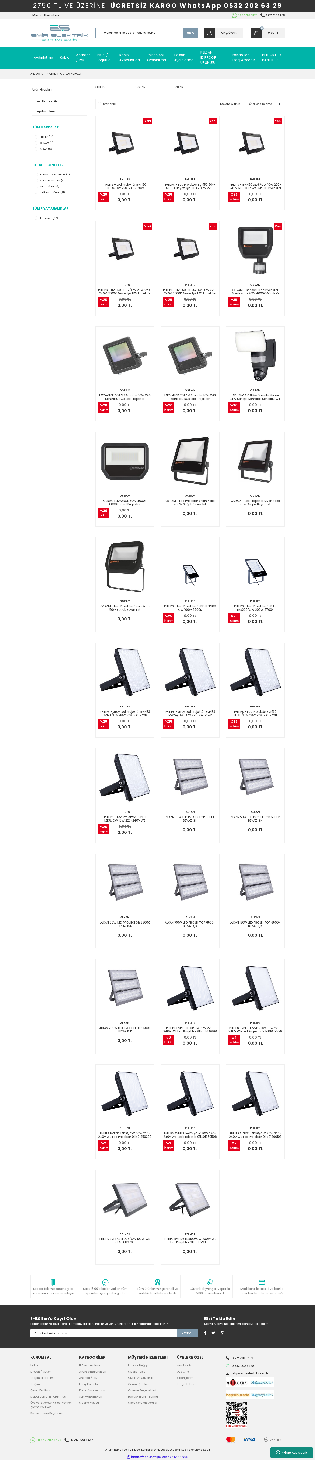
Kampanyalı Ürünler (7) (55, 174)
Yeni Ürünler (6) (49, 186)
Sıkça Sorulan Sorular (142, 1403)
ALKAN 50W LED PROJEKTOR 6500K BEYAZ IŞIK (255, 818)
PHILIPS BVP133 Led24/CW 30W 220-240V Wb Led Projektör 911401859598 (190, 1135)
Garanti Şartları (138, 1384)
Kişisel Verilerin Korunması (48, 1397)
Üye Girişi (183, 1372)
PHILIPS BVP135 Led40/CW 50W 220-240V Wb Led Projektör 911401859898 (255, 1029)
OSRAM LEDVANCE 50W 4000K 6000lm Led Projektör (125, 502)
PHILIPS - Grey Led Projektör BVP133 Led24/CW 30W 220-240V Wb (125, 713)
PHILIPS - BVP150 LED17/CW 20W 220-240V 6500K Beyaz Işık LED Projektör (124, 291)
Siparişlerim (185, 1378)
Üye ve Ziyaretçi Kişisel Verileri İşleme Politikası (51, 1405)
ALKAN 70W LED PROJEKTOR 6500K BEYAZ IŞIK (125, 924)
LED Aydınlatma (89, 1365)
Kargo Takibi (185, 1384)
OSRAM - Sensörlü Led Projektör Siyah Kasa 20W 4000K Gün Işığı (255, 291)
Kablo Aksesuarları (92, 1390)
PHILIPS (125, 179)
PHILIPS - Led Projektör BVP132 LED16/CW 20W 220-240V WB (255, 713)
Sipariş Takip (137, 1372)
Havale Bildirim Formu (143, 1397)
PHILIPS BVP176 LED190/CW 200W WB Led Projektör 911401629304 (190, 1240)
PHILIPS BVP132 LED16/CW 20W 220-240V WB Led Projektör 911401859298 (124, 1135)
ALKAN (190, 812)
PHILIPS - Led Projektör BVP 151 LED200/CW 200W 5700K (255, 608)
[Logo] (60, 32)
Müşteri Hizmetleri (45, 15)
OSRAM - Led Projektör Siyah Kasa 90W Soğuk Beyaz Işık (255, 502)
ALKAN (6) (46, 149)
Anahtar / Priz (88, 1378)
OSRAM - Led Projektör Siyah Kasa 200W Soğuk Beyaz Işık (190, 502)
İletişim (35, 1384)
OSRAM (255, 285)
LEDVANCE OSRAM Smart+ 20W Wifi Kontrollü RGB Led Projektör (125, 397)
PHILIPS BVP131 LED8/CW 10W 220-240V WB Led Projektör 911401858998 (190, 1029)
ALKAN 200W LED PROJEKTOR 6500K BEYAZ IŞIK (125, 1029)
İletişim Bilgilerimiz (42, 1378)
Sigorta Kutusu (89, 1403)
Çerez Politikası (40, 1390)
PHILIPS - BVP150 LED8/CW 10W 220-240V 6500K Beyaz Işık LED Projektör (255, 186)
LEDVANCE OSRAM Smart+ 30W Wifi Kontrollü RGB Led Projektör (190, 397)
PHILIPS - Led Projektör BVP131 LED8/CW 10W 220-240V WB (125, 818)
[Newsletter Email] (103, 1333)
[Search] (146, 33)
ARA (190, 32)
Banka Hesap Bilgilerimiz (47, 1413)
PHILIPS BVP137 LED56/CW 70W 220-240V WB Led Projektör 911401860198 (255, 1135)
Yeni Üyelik (184, 1365)
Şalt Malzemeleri (90, 1397)
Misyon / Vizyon (41, 1372)
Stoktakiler (109, 104)
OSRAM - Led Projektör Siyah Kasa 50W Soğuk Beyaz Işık (125, 608)
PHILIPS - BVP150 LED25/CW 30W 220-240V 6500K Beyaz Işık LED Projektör (190, 291)
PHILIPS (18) (46, 137)
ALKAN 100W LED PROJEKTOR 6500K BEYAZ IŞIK (190, 924)
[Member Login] (223, 33)
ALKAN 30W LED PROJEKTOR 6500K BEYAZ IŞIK (190, 818)
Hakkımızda (38, 1365)
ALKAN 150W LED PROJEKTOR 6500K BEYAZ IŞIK (255, 924)
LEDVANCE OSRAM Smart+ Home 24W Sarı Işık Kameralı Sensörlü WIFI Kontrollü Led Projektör (255, 397)
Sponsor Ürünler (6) (52, 180)
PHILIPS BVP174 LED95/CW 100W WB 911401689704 (124, 1240)
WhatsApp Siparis (292, 1452)
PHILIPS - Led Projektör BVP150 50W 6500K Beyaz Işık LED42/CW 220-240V (190, 186)
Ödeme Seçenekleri (142, 1390)
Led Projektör (73, 73)
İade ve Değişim (139, 1365)
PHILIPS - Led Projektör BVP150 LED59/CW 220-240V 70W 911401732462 (125, 186)
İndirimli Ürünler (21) (52, 192)
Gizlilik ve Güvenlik (140, 1378)
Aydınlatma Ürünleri (92, 1372)
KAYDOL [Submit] (187, 1333)
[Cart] (268, 33)
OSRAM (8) (46, 143)
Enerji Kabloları (89, 1384)
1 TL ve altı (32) (49, 218)
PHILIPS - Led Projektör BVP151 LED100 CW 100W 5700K (190, 608)
